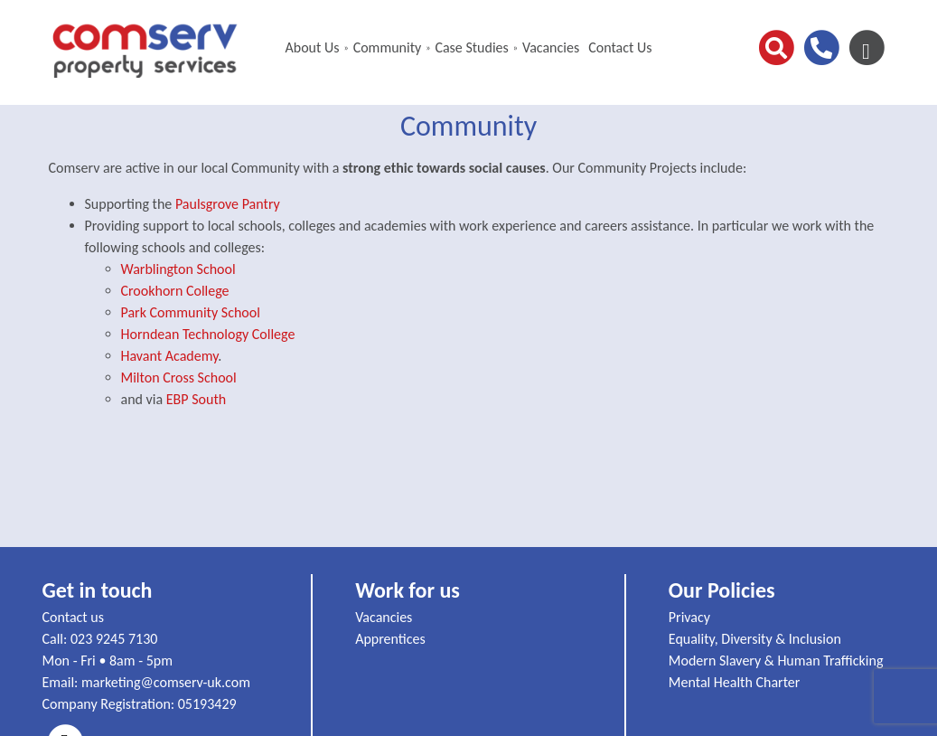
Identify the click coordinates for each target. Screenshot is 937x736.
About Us (312, 47)
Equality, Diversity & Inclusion (755, 638)
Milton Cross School (179, 377)
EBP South (196, 399)
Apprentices (390, 638)
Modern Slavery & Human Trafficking (776, 660)
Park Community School (190, 312)
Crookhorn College (175, 290)
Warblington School (178, 269)
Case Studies (471, 47)
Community (387, 47)
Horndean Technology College (208, 334)
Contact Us (619, 47)
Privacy (689, 617)
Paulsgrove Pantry (227, 203)
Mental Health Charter (735, 682)
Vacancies (550, 47)
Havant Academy (170, 355)
